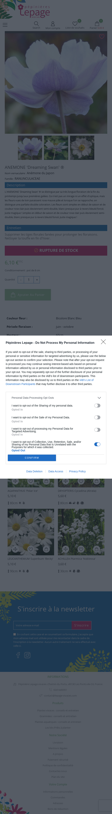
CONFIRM (32, 457)
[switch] (97, 405)
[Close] (104, 342)
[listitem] (56, 398)
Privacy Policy (77, 471)
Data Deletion (34, 471)
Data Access (55, 471)
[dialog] (56, 406)
